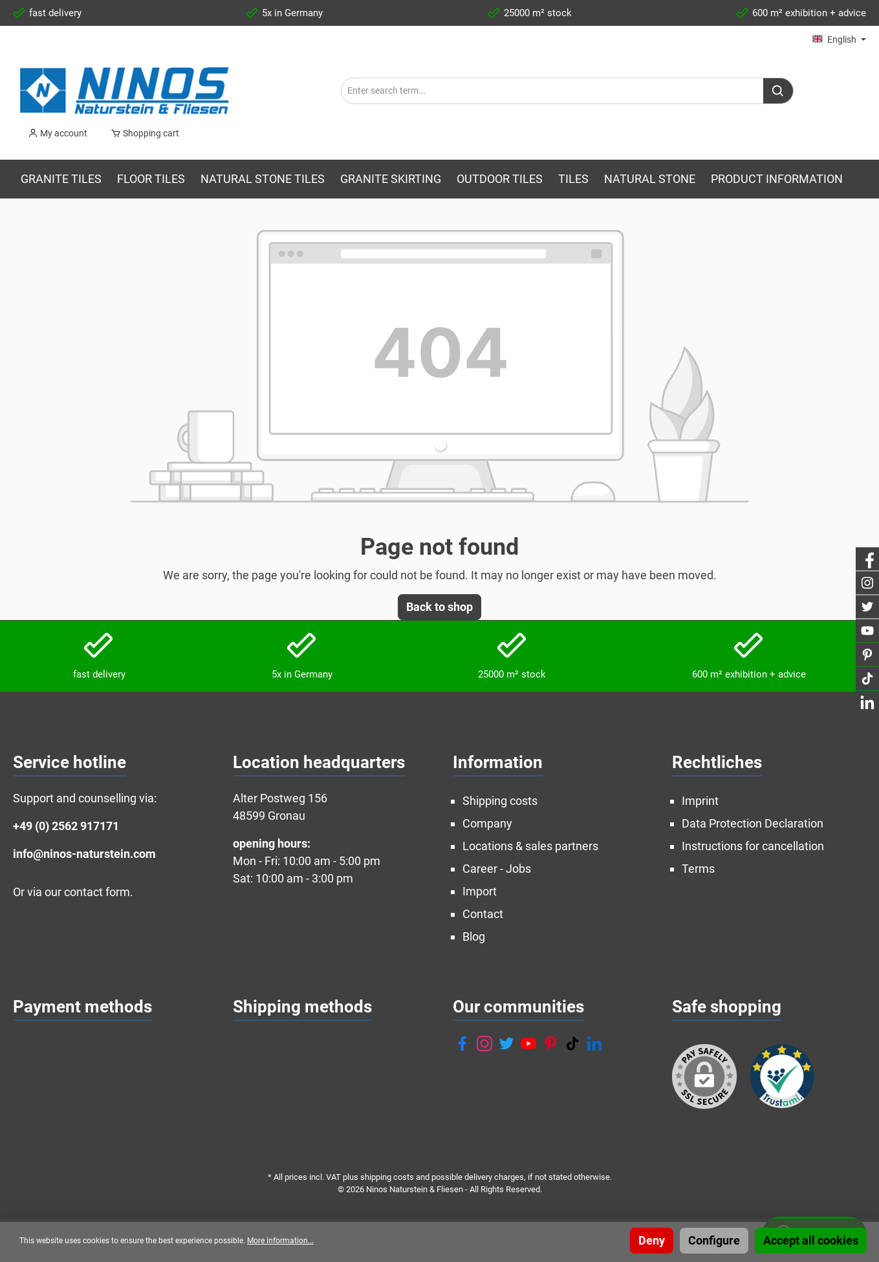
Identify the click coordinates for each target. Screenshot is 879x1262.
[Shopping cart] (141, 133)
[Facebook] (462, 1043)
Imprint (700, 800)
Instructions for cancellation (753, 846)
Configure (714, 1240)
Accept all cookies (810, 1240)
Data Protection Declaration (752, 823)
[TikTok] (572, 1043)
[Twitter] (506, 1043)
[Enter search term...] (552, 91)
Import (479, 891)
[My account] (57, 133)
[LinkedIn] (594, 1043)
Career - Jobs (496, 868)
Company (487, 823)
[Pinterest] (550, 1043)
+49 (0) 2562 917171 (66, 826)
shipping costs (387, 1177)
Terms (698, 868)
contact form (97, 892)
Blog (473, 936)
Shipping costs (499, 800)
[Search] (778, 91)
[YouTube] (528, 1043)
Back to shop (439, 607)
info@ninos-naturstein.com (84, 854)
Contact (482, 914)
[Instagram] (484, 1043)
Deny (651, 1240)
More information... (280, 1240)
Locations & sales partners (530, 846)
